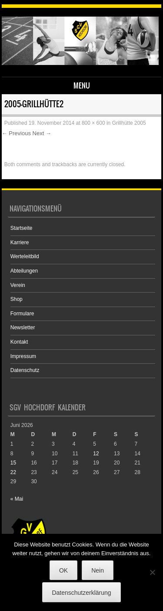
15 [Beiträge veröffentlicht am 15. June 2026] (13, 463)
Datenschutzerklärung (81, 592)
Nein (97, 570)
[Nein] (152, 572)
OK (63, 570)
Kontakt (19, 342)
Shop (16, 299)
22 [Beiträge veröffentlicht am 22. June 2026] (13, 472)
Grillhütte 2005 (129, 123)
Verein (17, 285)
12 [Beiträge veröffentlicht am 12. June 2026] (96, 454)
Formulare (22, 314)
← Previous (16, 133)
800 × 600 (93, 123)
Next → (42, 133)
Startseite (21, 228)
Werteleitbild (24, 256)
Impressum (23, 356)
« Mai (16, 499)
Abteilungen (24, 271)
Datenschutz (25, 370)
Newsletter (22, 327)
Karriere (19, 242)
